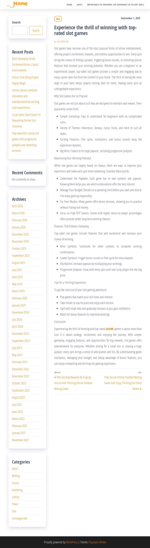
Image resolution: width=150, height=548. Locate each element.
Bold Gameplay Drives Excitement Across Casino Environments (25, 64)
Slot (58, 19)
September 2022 (21, 390)
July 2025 (17, 270)
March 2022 (18, 418)
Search (16, 22)
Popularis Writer (97, 542)
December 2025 (20, 234)
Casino (15, 483)
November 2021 (20, 440)
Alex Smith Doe (63, 41)
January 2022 (19, 433)
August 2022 (18, 397)
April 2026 (17, 206)
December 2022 (20, 369)
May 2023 (17, 355)
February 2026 (19, 220)
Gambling (17, 490)
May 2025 (17, 284)
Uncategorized (19, 518)
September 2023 (21, 340)
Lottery (15, 497)
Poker (15, 504)
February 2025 (19, 298)
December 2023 (20, 333)
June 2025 (17, 277)
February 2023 (19, 362)
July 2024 (17, 319)
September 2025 (21, 255)
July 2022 (17, 404)
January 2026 (19, 227)
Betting (15, 475)
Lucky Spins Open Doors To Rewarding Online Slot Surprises (26, 120)
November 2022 (20, 376)
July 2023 (17, 347)
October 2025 (19, 248)
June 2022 (17, 411)
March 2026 (18, 213)
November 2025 (20, 241)
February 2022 (19, 426)
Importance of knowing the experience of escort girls (115, 4)
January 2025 (19, 305)
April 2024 (17, 326)
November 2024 (20, 312)
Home (70, 4)
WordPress (72, 542)
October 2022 (19, 383)
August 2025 (18, 262)
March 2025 (18, 291)
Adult (80, 4)
